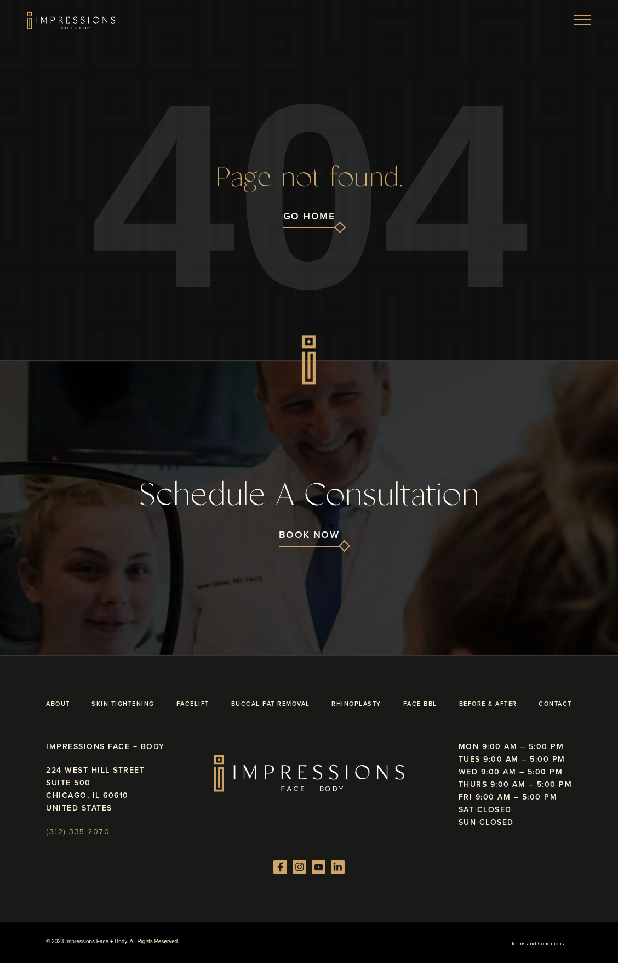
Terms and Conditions (537, 944)
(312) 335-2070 (78, 832)
